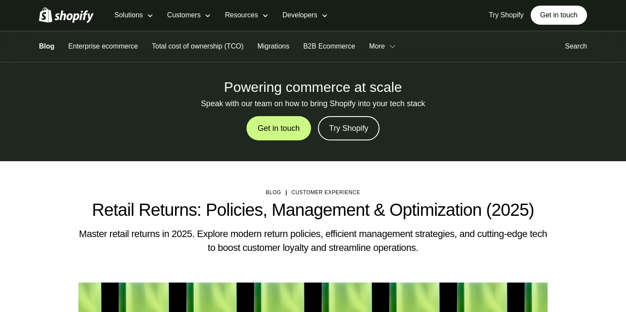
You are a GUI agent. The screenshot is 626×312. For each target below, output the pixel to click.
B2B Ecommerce (329, 46)
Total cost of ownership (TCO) (198, 46)
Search (576, 46)
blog (273, 192)
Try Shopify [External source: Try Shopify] (506, 15)
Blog (47, 46)
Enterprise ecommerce (103, 46)
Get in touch (558, 15)
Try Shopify (348, 128)
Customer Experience (326, 192)
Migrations (273, 46)
